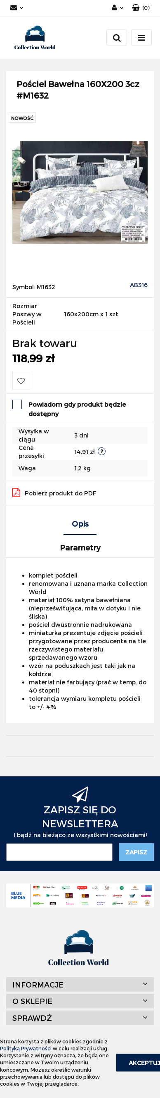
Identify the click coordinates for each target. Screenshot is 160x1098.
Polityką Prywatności (26, 1048)
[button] (141, 8)
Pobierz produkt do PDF (54, 492)
